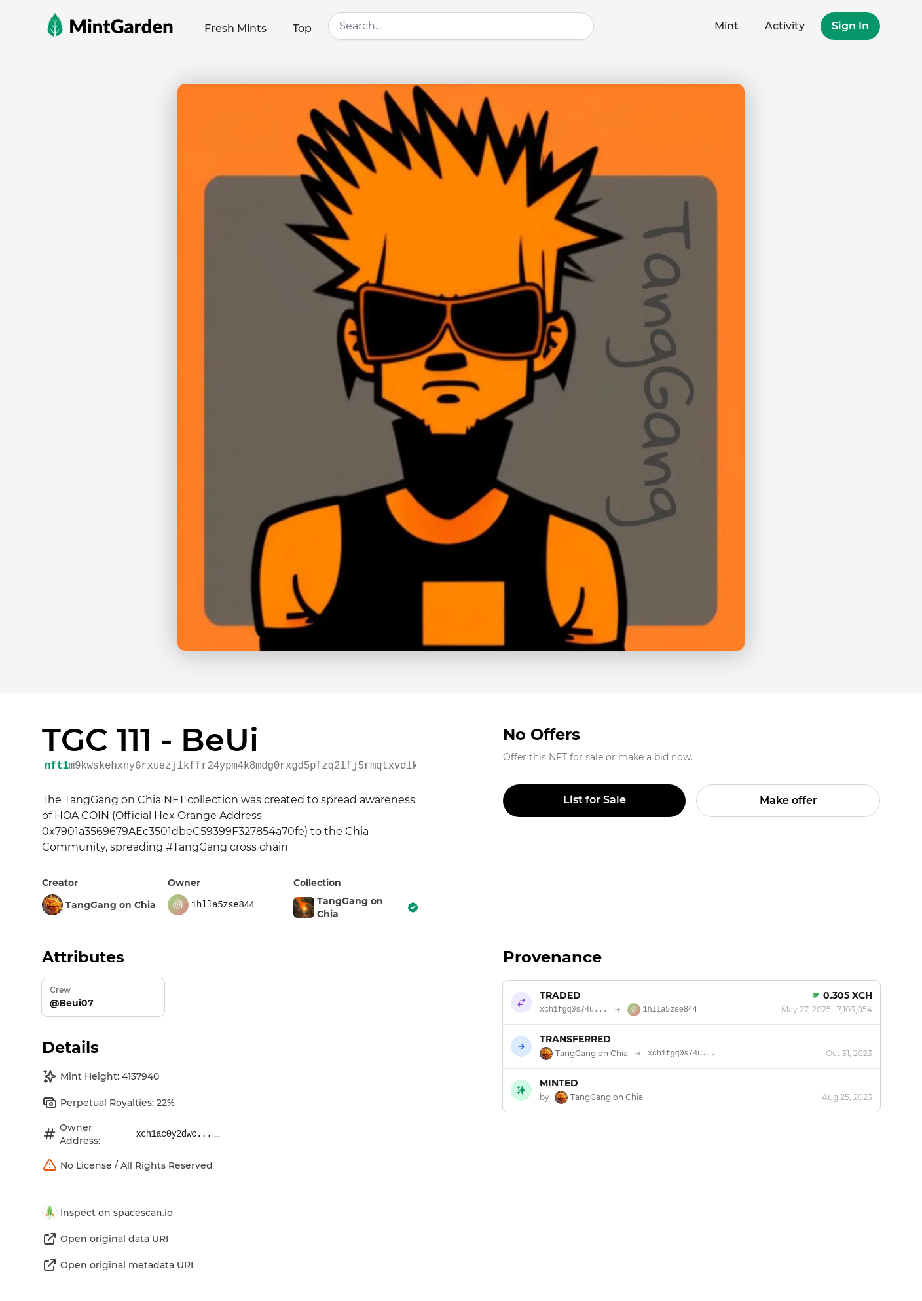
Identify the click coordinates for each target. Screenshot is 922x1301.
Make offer (788, 800)
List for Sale (594, 800)
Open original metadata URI (117, 1265)
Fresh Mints (235, 28)
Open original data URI (105, 1239)
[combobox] (460, 26)
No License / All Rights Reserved (127, 1165)
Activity (785, 26)
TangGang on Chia (356, 907)
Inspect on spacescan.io (107, 1212)
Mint (726, 26)
